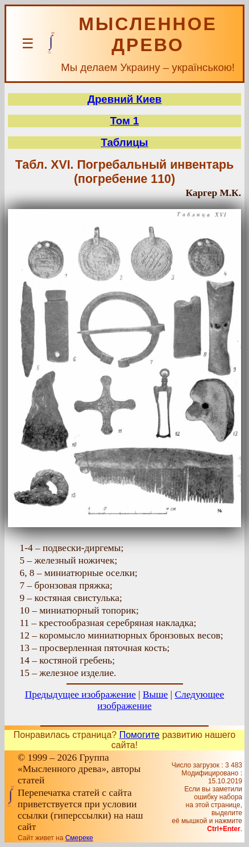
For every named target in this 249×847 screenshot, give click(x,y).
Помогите (139, 735)
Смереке (79, 838)
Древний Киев (125, 99)
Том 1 (124, 121)
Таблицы (124, 142)
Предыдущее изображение (80, 694)
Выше (155, 694)
